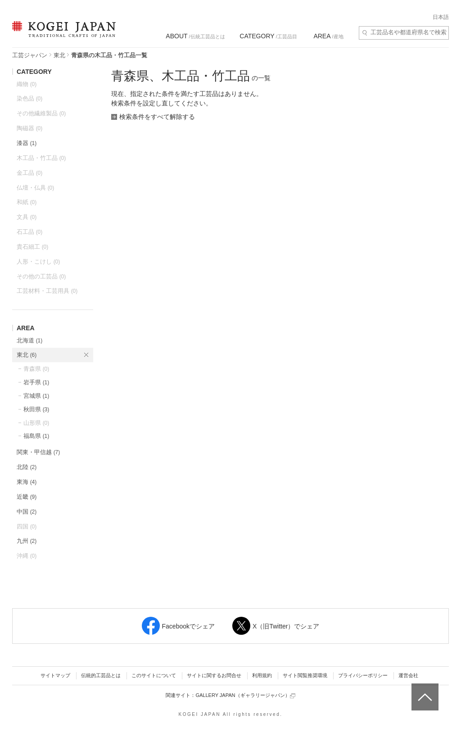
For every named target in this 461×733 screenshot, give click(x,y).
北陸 (26, 467)
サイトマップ (55, 675)
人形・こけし (38, 261)
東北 (59, 55)
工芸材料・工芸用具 (47, 290)
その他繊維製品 (41, 113)
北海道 (29, 340)
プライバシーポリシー (363, 675)
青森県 (36, 368)
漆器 (26, 143)
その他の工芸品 (41, 276)
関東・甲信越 (38, 452)
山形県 (36, 422)
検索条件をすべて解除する (157, 116)
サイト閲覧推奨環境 (305, 675)
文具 (26, 217)
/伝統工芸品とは (195, 36)
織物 (26, 84)
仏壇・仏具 (35, 187)
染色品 (29, 98)
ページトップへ (423, 690)
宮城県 (36, 395)
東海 (26, 481)
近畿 (26, 496)
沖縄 (26, 555)
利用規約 (262, 675)
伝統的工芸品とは (101, 675)
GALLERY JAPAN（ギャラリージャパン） (245, 695)
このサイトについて (153, 675)
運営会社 (408, 675)
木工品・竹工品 (41, 158)
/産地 (328, 36)
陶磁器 (29, 128)
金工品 (29, 172)
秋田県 (36, 409)
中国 (26, 511)
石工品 (29, 231)
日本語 (441, 17)
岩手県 (36, 382)
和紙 (26, 202)
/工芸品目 (268, 36)
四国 (26, 526)
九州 (26, 540)
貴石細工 (32, 246)
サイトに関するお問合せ (214, 675)
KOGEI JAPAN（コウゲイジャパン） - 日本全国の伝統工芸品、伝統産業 (62, 35)
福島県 (36, 436)
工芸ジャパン (29, 55)
